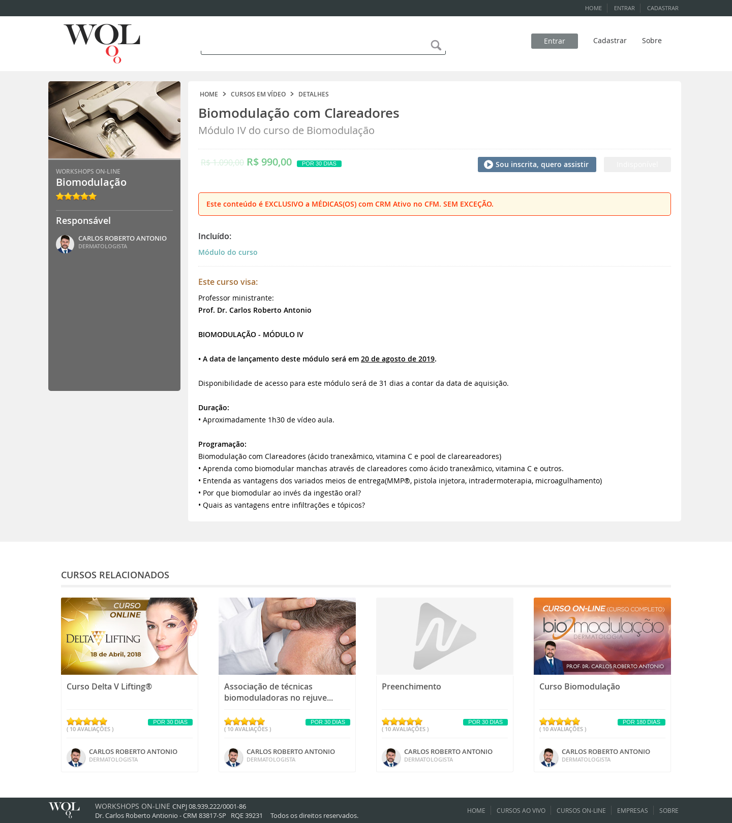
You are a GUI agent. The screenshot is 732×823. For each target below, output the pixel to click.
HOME (593, 8)
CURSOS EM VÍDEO (258, 94)
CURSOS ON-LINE (581, 810)
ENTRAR (624, 8)
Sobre (652, 40)
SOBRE (669, 810)
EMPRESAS (632, 810)
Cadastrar (610, 40)
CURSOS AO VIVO (521, 810)
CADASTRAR (663, 8)
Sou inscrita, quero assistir (542, 164)
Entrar (554, 41)
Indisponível (637, 164)
